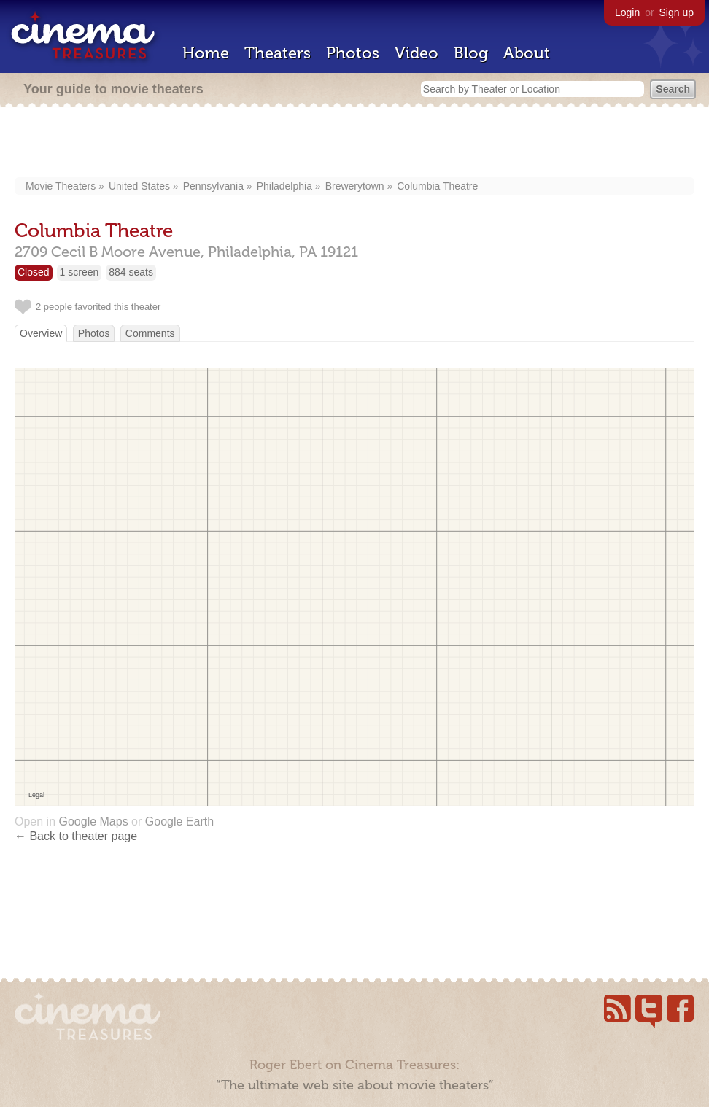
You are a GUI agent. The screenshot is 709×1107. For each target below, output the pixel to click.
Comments (150, 333)
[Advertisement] (354, 143)
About (526, 53)
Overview (41, 333)
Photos (352, 53)
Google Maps (93, 821)
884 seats (131, 272)
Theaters (277, 53)
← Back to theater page (76, 836)
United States (139, 186)
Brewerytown (354, 186)
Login (627, 12)
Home (205, 53)
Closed (34, 272)
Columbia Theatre (437, 186)
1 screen (79, 272)
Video (416, 53)
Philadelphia (284, 186)
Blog (471, 53)
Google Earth (179, 821)
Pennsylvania (213, 186)
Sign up (676, 12)
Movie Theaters (61, 186)
